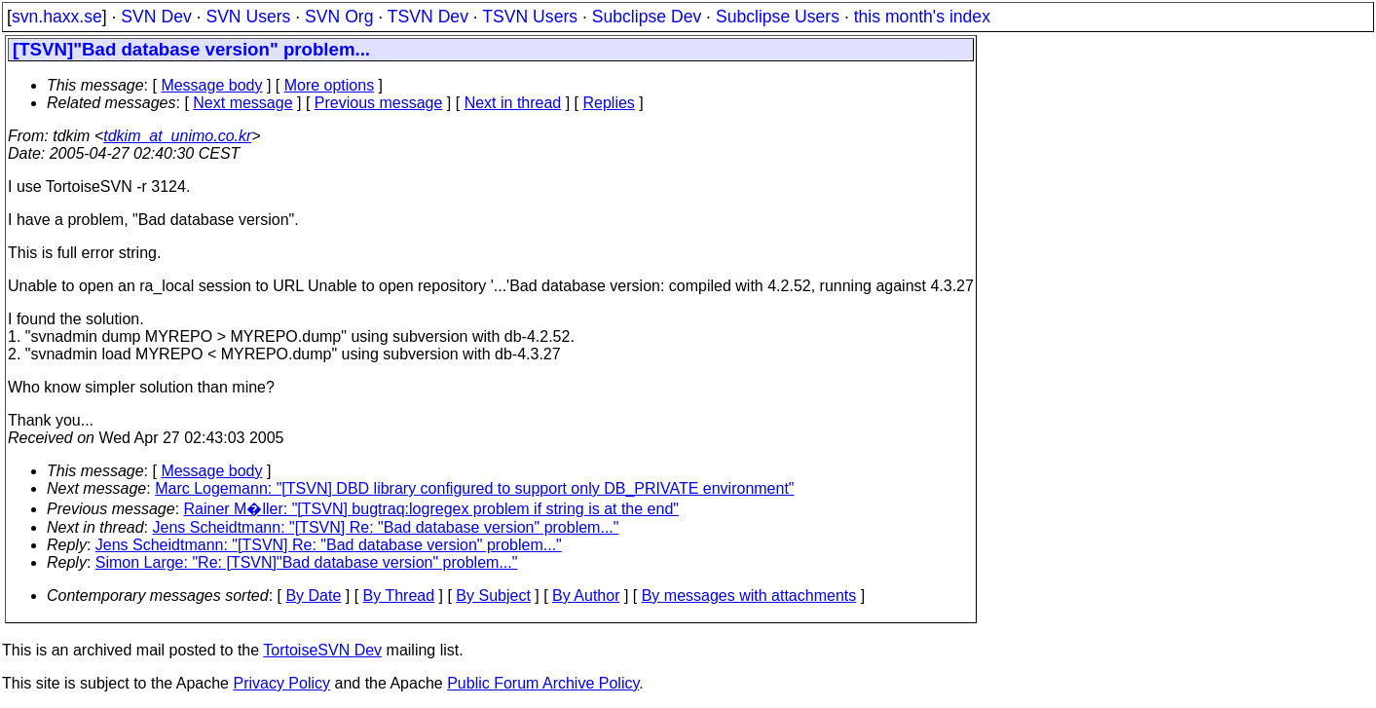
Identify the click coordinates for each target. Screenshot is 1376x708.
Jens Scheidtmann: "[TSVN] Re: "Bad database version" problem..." (386, 527)
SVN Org (339, 16)
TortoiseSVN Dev (322, 650)
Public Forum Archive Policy (543, 683)
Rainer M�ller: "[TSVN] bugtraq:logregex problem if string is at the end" (431, 509)
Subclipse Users (777, 16)
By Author (585, 595)
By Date (313, 595)
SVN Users (247, 16)
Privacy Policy (281, 683)
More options (329, 85)
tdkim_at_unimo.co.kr (177, 136)
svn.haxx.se (57, 16)
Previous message (379, 102)
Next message (242, 102)
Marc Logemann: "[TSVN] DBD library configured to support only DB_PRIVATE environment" (474, 488)
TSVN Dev (428, 16)
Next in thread (513, 102)
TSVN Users (529, 16)
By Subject (493, 595)
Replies (609, 102)
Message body (211, 85)
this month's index (922, 16)
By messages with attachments (749, 595)
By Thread (399, 595)
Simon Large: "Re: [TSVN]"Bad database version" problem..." (306, 562)
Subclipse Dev (646, 16)
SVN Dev (156, 16)
